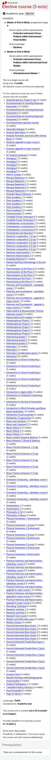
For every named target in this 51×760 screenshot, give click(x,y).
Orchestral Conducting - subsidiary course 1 (27, 479)
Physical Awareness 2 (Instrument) (23, 528)
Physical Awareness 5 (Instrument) (23, 554)
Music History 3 (13, 427)
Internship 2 (12, 350)
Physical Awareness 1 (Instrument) (23, 518)
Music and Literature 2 (17, 424)
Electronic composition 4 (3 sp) (21, 246)
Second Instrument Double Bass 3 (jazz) (25, 655)
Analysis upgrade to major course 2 (23, 148)
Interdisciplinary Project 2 (18, 324)
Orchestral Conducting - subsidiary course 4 (27, 499)
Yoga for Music (13, 694)
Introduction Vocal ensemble (20, 414)
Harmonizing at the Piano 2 (19, 281)
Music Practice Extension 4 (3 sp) (22, 466)
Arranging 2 (11, 161)
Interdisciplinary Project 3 (18, 327)
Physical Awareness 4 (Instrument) (23, 548)
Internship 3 (12, 356)
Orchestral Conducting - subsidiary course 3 (27, 492)
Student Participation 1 (17, 684)
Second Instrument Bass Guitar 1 (22, 625)
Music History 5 (13, 434)
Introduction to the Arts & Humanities (24, 401)
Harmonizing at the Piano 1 (19, 278)
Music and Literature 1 (17, 421)
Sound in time (13, 674)
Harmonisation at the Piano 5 (20, 275)
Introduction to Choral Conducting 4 (23, 379)
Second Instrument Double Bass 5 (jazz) (25, 668)
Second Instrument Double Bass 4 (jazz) (25, 661)
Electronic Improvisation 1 (18, 252)
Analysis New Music (16, 132)
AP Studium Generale (16, 155)
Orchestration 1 (13, 505)
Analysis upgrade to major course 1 (23, 142)
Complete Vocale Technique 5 (20, 220)
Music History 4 (13, 431)
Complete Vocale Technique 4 (20, 217)
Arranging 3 (11, 165)
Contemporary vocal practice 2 (20, 226)
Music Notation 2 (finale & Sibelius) (23, 440)
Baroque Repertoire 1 (16, 181)
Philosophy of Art (14, 512)
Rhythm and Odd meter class (20, 619)
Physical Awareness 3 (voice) (20, 544)
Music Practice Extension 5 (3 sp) (22, 473)
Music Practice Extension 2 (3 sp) (22, 453)
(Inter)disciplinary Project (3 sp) (21, 100)
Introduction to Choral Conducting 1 (23, 359)
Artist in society (13, 174)
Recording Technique (16, 606)
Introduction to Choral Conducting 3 (23, 372)
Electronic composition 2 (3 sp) (21, 239)
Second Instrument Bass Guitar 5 (22, 638)
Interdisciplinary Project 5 (18, 333)
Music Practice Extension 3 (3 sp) (22, 460)
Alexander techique (15, 129)
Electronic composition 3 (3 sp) (21, 242)
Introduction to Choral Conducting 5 (23, 385)
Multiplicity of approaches (18, 418)
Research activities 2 (16, 612)
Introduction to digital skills (19, 392)
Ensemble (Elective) (15, 259)
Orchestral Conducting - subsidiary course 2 (27, 486)
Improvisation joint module (19, 317)
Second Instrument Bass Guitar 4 (22, 635)
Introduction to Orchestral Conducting (24, 395)
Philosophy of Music (16, 515)
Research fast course (16, 616)
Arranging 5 (11, 171)
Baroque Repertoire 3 (16, 184)
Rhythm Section (13, 622)
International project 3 (16, 343)
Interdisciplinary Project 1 (18, 320)
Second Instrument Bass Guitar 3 (22, 632)
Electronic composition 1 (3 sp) (21, 236)
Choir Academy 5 (14, 210)
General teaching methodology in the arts (26, 262)
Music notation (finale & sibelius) (22, 437)
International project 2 (16, 340)
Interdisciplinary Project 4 (18, 330)
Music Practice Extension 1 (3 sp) (22, 447)
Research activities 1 (16, 609)
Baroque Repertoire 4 (16, 187)
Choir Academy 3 (14, 204)
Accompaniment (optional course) (22, 122)
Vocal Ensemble (14, 690)
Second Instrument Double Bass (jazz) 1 (25, 642)
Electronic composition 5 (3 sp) (21, 249)
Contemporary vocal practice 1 (20, 223)
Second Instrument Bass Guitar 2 (22, 629)
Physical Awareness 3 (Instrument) (23, 538)
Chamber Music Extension (18, 194)
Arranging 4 (11, 168)
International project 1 (16, 337)
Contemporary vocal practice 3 (20, 230)
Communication (14, 213)
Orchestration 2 (13, 509)
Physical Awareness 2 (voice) (20, 535)
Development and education (19, 233)
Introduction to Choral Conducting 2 (23, 366)
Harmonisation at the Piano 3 (20, 268)
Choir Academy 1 (14, 197)
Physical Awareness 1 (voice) (20, 525)
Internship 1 (12, 346)
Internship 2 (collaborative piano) (22, 353)
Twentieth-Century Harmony (19, 687)
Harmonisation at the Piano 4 (20, 272)
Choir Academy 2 (14, 200)
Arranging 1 (11, 158)
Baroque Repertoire (15, 178)
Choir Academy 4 (14, 207)
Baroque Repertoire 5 (16, 191)
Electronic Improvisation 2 (18, 255)
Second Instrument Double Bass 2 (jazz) (25, 648)
